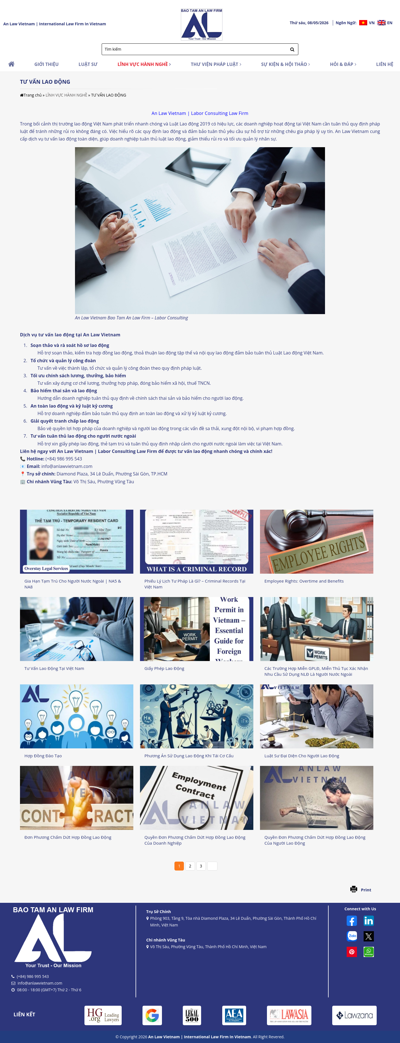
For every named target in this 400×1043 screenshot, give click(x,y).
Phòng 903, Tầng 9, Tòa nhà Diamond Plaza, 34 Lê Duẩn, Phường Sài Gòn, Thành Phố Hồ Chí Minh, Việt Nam (231, 922)
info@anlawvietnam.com (66, 466)
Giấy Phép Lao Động (164, 668)
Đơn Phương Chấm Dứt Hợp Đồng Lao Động (67, 837)
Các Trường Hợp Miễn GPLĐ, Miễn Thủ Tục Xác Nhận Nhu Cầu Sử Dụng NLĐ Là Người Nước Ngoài (316, 671)
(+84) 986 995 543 (64, 459)
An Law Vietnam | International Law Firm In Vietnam (54, 23)
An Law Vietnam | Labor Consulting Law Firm (107, 451)
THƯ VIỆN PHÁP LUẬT (216, 64)
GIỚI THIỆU (46, 64)
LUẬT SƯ (88, 64)
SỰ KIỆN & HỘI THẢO (285, 64)
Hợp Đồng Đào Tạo (43, 755)
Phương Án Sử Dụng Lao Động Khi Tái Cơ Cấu (189, 755)
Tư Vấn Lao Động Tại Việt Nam (54, 668)
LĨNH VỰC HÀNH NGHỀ (144, 64)
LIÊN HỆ (384, 64)
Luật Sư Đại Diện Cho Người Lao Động (301, 755)
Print (366, 889)
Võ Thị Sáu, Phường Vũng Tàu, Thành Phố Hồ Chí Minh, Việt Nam (206, 947)
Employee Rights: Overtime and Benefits (304, 581)
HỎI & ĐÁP (343, 64)
